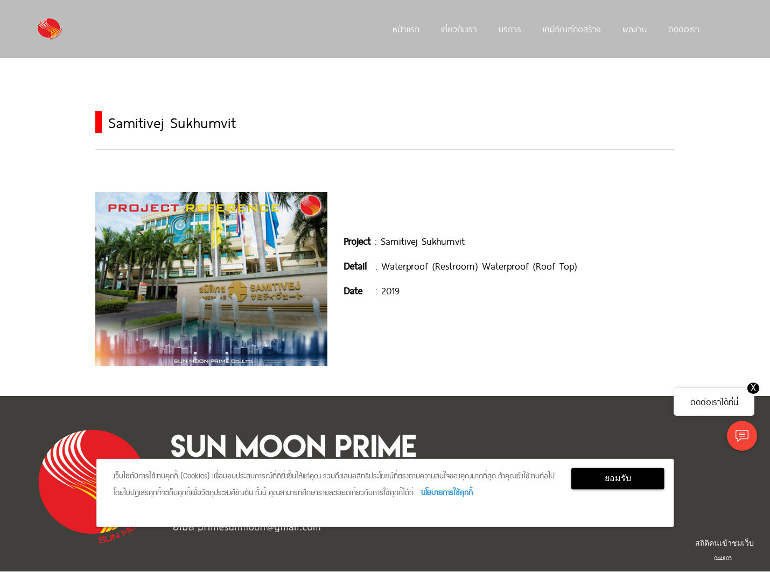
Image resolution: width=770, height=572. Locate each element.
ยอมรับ (618, 478)
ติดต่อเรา (683, 28)
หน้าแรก (406, 28)
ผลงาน (634, 28)
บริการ (510, 28)
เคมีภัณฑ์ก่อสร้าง (572, 28)
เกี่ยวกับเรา (459, 28)
